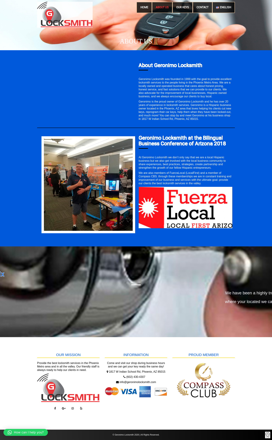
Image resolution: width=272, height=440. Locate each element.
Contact (203, 7)
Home (144, 7)
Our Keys (182, 7)
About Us (162, 7)
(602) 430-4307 (134, 376)
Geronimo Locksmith (124, 435)
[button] (25, 432)
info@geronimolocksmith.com (136, 382)
